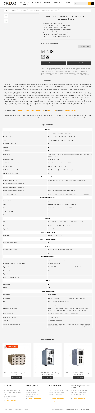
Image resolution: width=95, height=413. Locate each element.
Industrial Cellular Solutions (49, 73)
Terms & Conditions (83, 411)
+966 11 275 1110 (79, 399)
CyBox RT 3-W (51, 110)
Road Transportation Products (56, 75)
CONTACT (26, 4)
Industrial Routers (50, 68)
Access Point (69, 75)
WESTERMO (23, 10)
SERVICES (57, 2)
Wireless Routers (63, 73)
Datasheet (85, 46)
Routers (71, 73)
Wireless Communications (62, 70)
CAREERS (68, 2)
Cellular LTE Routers (62, 68)
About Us (77, 409)
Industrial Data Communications (77, 71)
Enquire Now (53, 63)
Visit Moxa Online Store (57, 409)
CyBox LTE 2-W (39, 110)
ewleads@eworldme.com (13, 403)
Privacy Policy (85, 409)
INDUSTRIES (35, 2)
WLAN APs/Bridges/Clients (59, 71)
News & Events (70, 409)
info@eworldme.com (35, 401)
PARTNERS (47, 2)
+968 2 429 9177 (34, 399)
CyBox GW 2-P (21, 110)
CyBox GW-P (30, 110)
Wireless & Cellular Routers (77, 68)
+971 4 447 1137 (11, 401)
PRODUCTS (23, 2)
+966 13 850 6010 (57, 399)
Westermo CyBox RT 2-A (81, 75)
